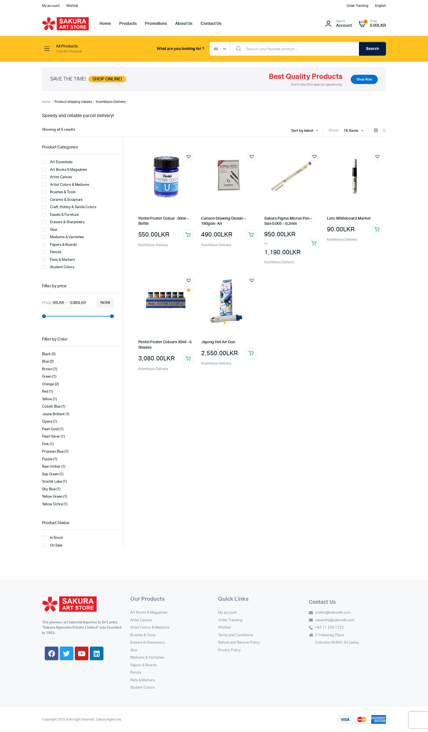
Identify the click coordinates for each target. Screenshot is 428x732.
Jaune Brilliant (53, 414)
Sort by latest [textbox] (302, 131)
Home (105, 24)
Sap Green (50, 474)
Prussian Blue (53, 451)
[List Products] (384, 131)
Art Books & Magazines (64, 169)
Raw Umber (51, 466)
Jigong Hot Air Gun (218, 342)
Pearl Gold (50, 429)
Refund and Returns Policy (239, 642)
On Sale (52, 545)
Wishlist (72, 5)
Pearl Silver (51, 436)
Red (45, 391)
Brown (47, 369)
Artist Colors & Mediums (65, 184)
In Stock (52, 538)
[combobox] (304, 131)
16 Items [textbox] (351, 131)
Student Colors (58, 267)
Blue (45, 361)
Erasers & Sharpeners (63, 222)
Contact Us (211, 24)
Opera (47, 421)
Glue (49, 229)
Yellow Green (52, 496)
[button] (188, 156)
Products (128, 24)
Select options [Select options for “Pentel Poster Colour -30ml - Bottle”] (188, 235)
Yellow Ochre (52, 504)
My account (51, 5)
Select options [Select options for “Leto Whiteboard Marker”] (377, 229)
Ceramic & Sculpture (62, 199)
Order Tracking (357, 5)
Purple (47, 459)
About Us (183, 24)
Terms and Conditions (235, 635)
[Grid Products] (376, 131)
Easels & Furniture (60, 214)
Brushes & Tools (59, 192)
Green (47, 376)
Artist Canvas (57, 177)
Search (372, 49)
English (380, 5)
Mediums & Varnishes (63, 237)
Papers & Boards (59, 244)
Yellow (47, 399)
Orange (48, 384)
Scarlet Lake (52, 481)
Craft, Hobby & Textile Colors (69, 207)
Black (46, 354)
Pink (45, 444)
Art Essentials (57, 162)
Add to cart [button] (251, 235)
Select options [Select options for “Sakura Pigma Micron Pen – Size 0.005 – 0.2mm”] (314, 243)
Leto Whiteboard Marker (349, 218)
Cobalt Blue (51, 406)
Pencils (51, 252)
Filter (105, 302)
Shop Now (364, 79)
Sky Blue (49, 489)
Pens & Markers (58, 259)
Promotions (156, 24)
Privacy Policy (229, 650)
